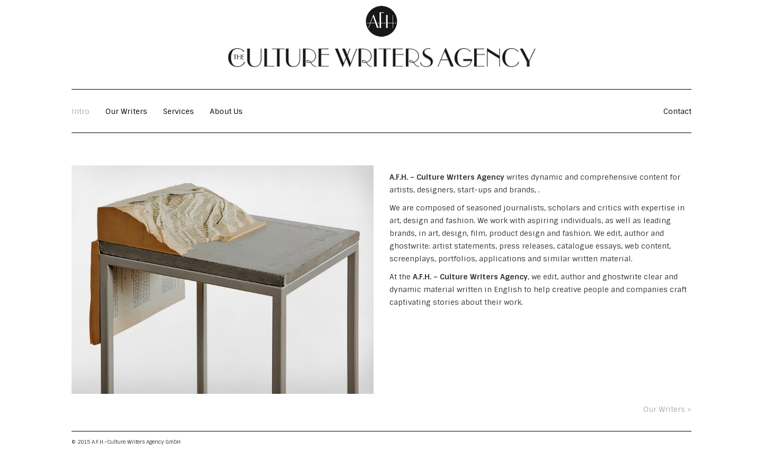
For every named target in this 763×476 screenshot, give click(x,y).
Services (178, 111)
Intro (81, 111)
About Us (226, 111)
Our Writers (126, 111)
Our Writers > (667, 409)
